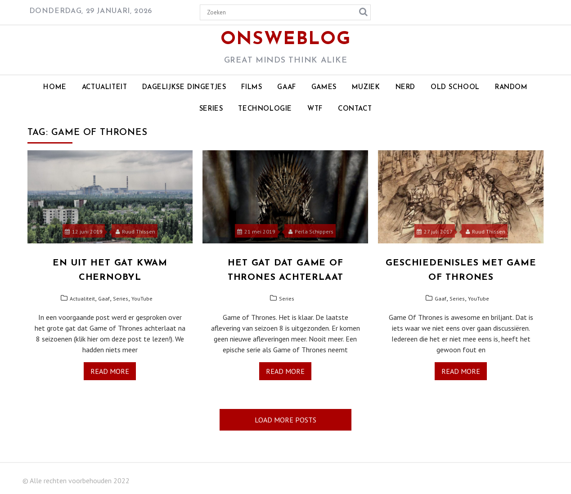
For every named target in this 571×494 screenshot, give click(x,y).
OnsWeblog (285, 40)
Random (511, 87)
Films (251, 87)
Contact (355, 109)
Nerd (405, 87)
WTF (315, 109)
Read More (109, 371)
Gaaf (286, 87)
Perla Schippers (310, 231)
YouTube (142, 298)
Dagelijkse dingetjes (184, 87)
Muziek (366, 87)
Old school (455, 87)
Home (54, 87)
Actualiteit (104, 87)
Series (211, 109)
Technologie (265, 109)
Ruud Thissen (135, 231)
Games (324, 87)
